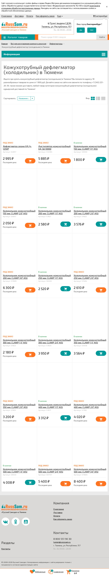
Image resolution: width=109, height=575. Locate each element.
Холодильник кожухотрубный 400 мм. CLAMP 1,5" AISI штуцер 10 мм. (54, 407)
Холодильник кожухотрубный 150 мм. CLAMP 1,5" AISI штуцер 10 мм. (90, 149)
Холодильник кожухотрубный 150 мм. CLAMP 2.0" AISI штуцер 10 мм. (19, 213)
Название (24, 98)
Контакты (5, 549)
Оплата (29, 16)
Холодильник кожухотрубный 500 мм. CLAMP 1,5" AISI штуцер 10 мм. (19, 472)
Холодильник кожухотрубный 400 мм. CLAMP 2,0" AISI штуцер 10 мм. (90, 407)
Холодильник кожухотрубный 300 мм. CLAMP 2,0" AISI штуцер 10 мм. (54, 343)
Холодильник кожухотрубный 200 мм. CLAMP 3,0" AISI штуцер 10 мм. (19, 278)
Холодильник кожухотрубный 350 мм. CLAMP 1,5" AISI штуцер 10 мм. (90, 343)
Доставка (19, 16)
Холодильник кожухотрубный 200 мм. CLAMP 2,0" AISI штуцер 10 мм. (90, 213)
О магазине (6, 16)
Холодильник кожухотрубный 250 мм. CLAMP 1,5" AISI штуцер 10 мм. (54, 278)
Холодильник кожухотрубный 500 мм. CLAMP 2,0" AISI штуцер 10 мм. (54, 472)
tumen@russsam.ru (62, 542)
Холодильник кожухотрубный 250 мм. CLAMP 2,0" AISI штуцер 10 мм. (90, 278)
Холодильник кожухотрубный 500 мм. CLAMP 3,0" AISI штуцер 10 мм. (90, 472)
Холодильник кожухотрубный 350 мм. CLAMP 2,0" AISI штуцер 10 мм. (19, 407)
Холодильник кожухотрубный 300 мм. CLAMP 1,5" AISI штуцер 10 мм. (19, 343)
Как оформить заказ (45, 16)
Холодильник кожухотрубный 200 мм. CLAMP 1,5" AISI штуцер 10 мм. (54, 213)
